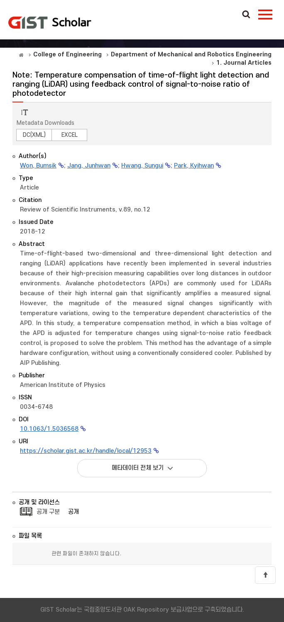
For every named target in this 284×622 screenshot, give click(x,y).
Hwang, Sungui (142, 165)
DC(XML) (34, 135)
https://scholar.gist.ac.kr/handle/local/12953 (86, 450)
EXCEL (69, 135)
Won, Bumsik (38, 165)
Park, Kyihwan (194, 165)
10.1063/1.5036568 (49, 428)
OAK (49, 22)
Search (246, 15)
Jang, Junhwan (88, 165)
